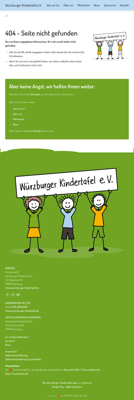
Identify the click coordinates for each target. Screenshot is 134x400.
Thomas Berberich (90, 369)
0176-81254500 (19, 307)
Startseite (35, 94)
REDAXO (67, 395)
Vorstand (9, 341)
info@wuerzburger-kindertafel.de (22, 287)
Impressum (11, 351)
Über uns (17, 114)
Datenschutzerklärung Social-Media (23, 359)
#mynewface (12, 365)
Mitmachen (18, 119)
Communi (87, 382)
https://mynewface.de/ (17, 373)
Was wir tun (19, 108)
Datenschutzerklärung (16, 355)
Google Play (58, 386)
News (16, 124)
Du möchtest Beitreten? (17, 337)
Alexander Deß (71, 369)
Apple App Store (74, 386)
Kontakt (37, 131)
